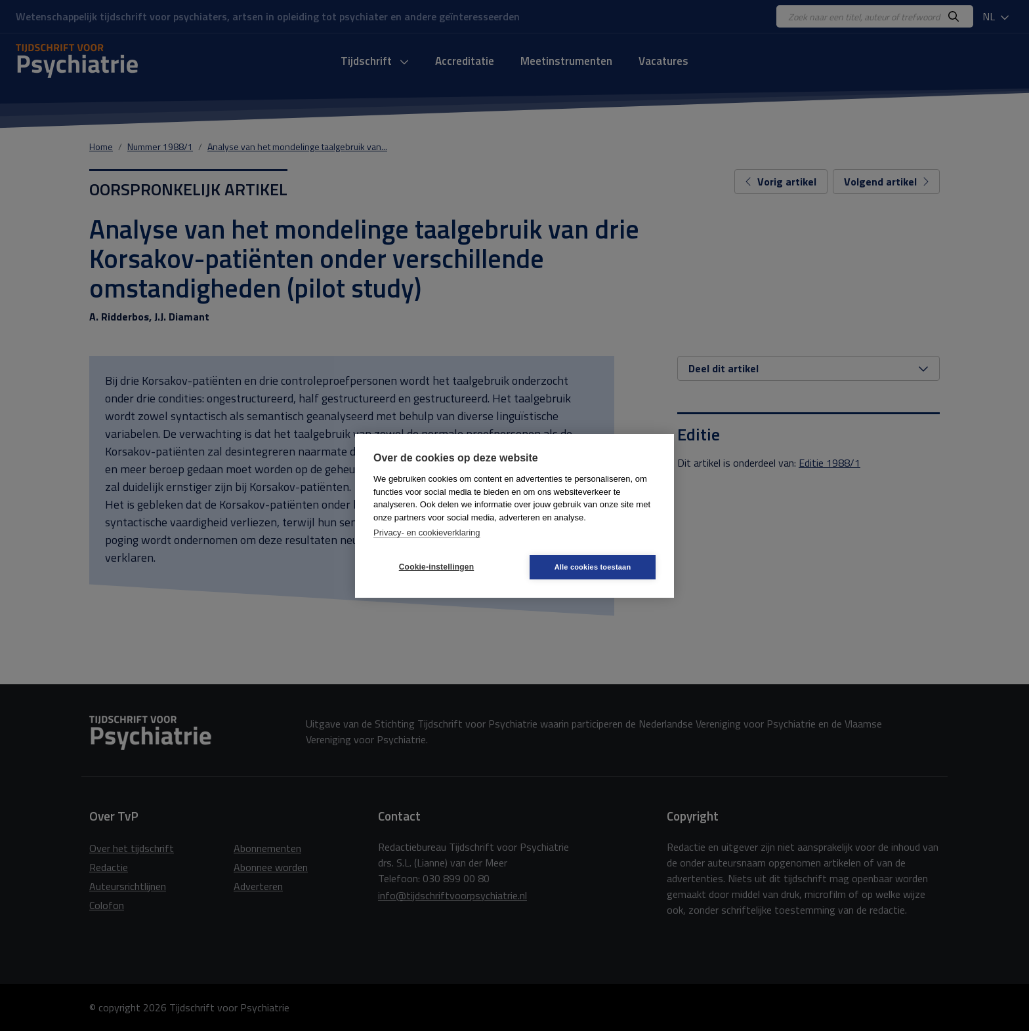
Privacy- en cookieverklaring (426, 532)
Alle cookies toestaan (593, 567)
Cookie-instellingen (436, 567)
